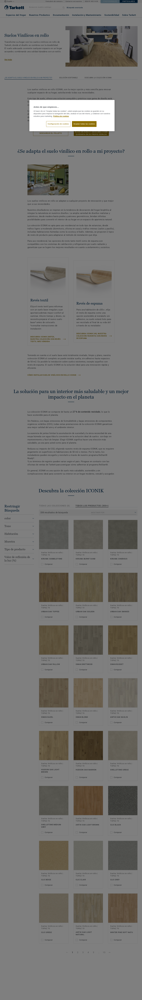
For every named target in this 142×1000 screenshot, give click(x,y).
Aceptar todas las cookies (84, 124)
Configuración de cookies (58, 124)
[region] (72, 115)
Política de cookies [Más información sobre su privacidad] (61, 116)
